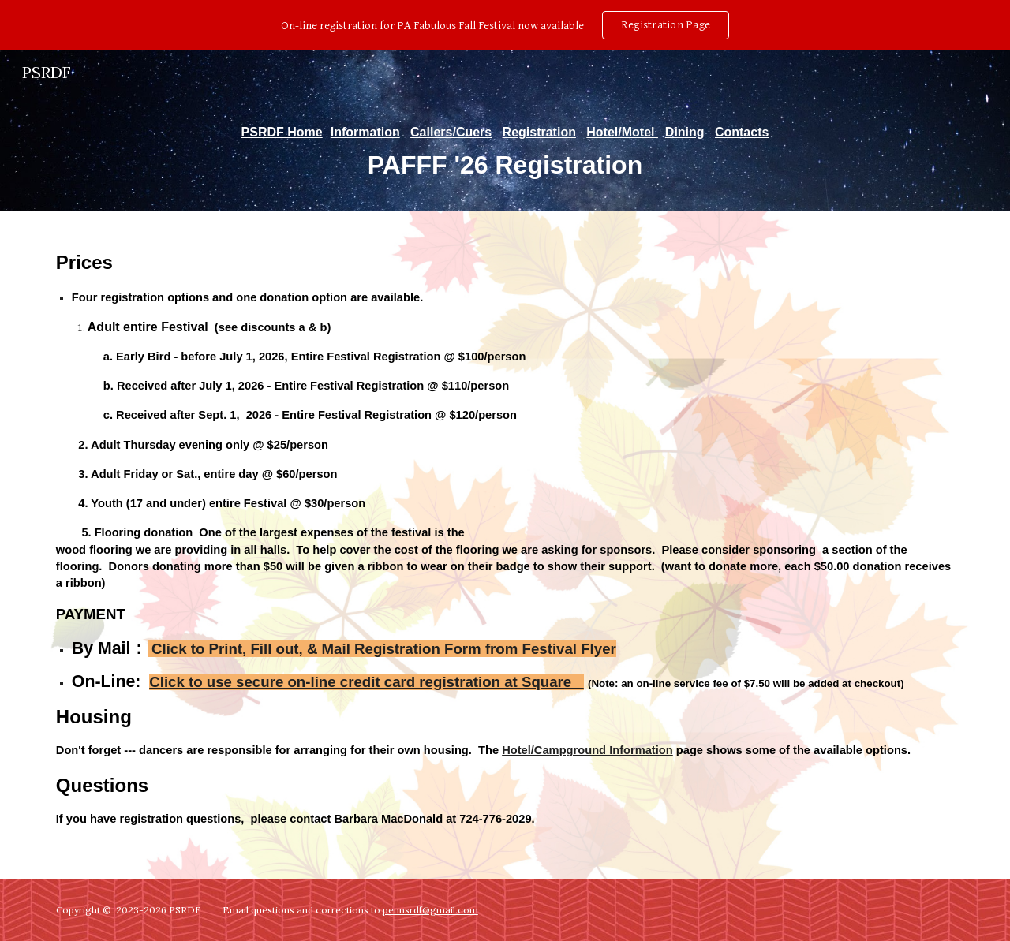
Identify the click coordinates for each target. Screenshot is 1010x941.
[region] (505, 25)
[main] (505, 153)
